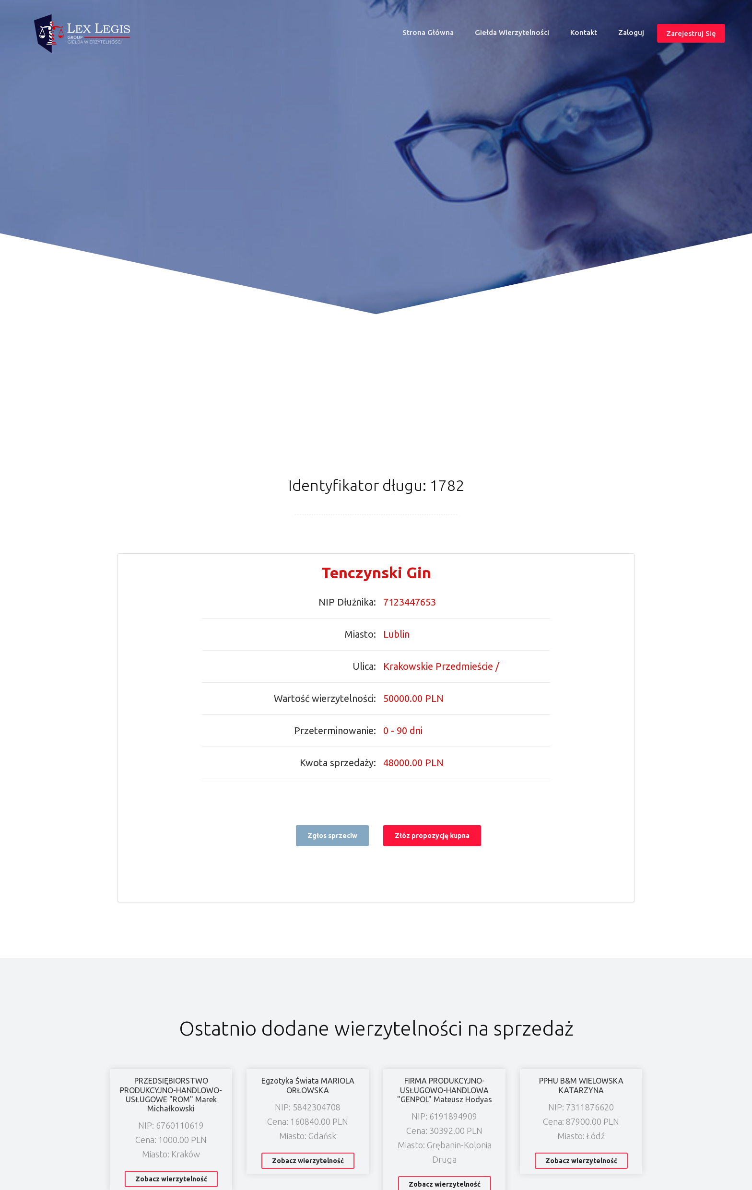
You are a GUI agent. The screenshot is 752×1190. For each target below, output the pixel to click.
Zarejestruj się (691, 33)
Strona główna (432, 34)
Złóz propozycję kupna (432, 836)
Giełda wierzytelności (512, 32)
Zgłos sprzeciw (332, 836)
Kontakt (583, 32)
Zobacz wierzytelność (171, 1179)
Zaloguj (631, 32)
